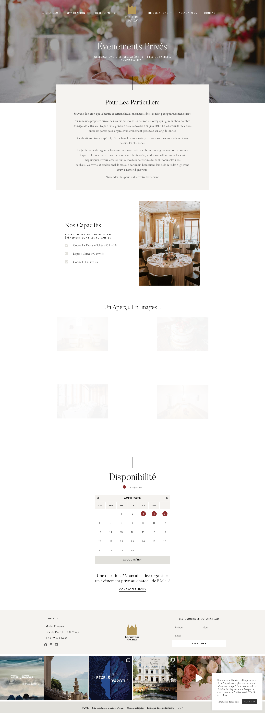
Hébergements (105, 13)
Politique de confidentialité (160, 707)
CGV (180, 707)
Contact (210, 13)
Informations (160, 13)
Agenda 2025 (188, 13)
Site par (108, 707)
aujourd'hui (132, 559)
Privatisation (77, 13)
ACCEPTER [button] (249, 701)
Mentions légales (135, 707)
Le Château (50, 13)
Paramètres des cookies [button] (228, 701)
